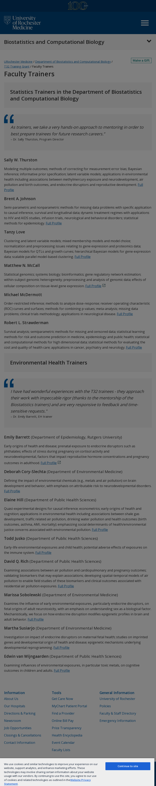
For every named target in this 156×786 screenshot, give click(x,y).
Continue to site (128, 766)
